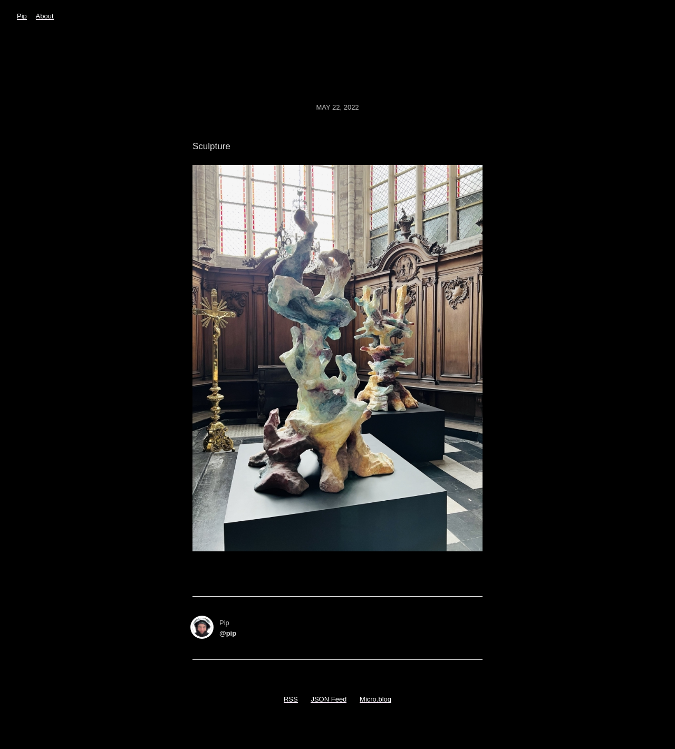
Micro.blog (375, 699)
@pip (227, 633)
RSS (291, 699)
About (45, 16)
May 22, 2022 (337, 107)
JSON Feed (328, 699)
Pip (22, 16)
